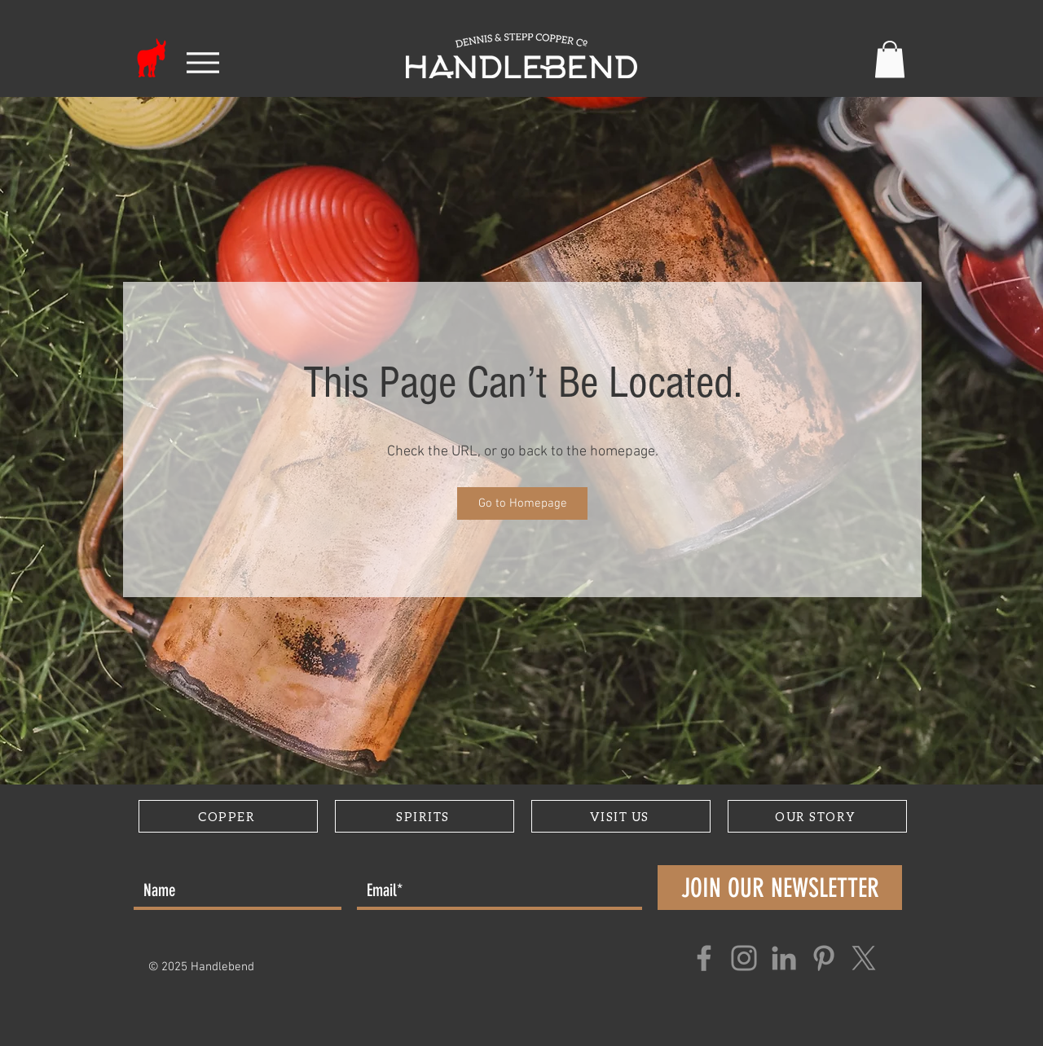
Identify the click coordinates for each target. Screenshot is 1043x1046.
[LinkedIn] (784, 958)
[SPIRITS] (424, 816)
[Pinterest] (824, 958)
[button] (889, 59)
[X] (864, 958)
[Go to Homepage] (522, 503)
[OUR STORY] (817, 816)
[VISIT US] (621, 816)
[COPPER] (228, 816)
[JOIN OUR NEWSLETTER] (780, 887)
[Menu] (202, 62)
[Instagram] (744, 958)
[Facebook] (704, 958)
